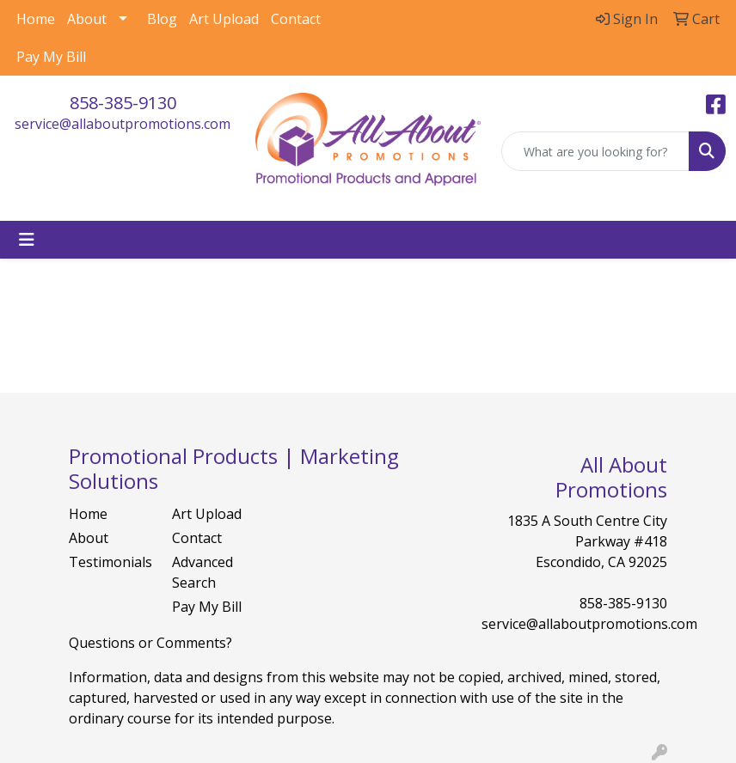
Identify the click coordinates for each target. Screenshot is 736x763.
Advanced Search (202, 572)
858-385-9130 (123, 102)
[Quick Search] (595, 151)
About (87, 18)
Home (35, 18)
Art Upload (224, 18)
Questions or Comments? (150, 642)
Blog (162, 18)
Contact (296, 18)
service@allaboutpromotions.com (122, 123)
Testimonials (110, 561)
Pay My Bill (51, 56)
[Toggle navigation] (27, 240)
